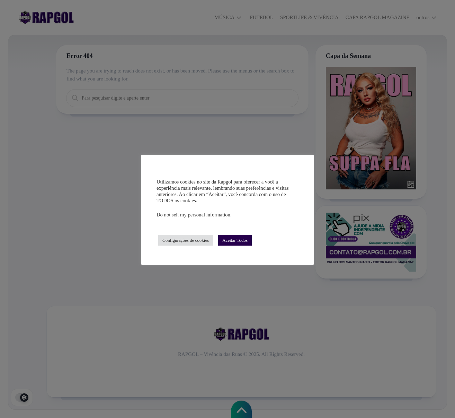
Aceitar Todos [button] (235, 240)
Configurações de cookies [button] (185, 240)
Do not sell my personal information (193, 214)
